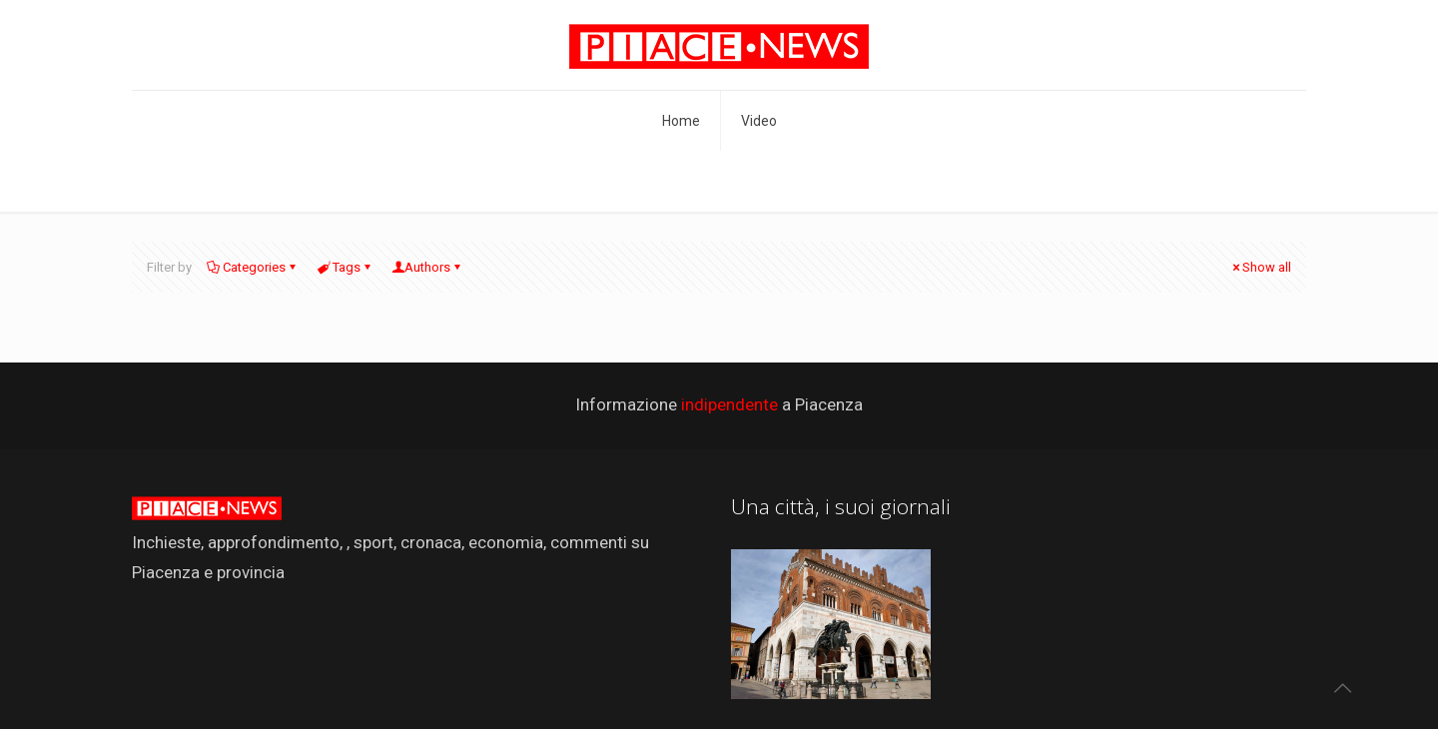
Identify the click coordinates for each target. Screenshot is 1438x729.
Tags (345, 267)
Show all (1260, 267)
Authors (427, 267)
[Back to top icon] (1342, 688)
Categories (253, 267)
